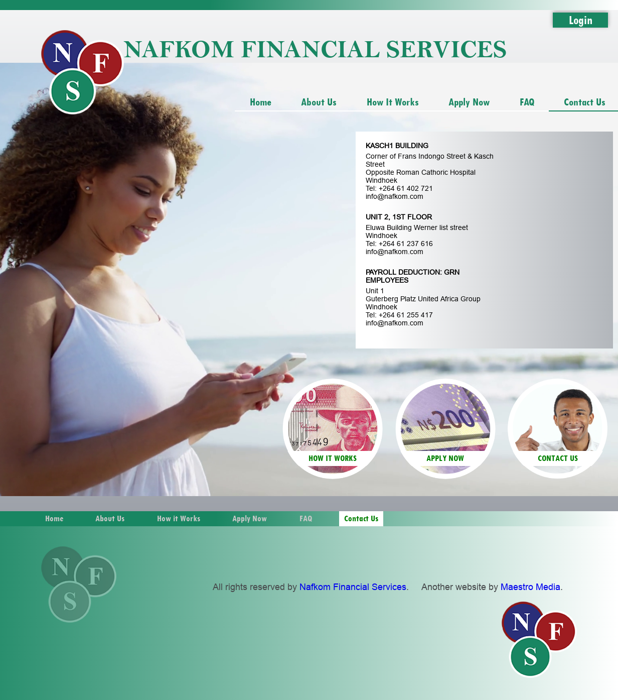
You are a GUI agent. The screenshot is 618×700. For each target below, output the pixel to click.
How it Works (393, 101)
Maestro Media (530, 586)
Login (580, 20)
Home (260, 101)
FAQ (527, 101)
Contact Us (361, 518)
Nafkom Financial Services (352, 586)
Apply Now (469, 101)
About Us (319, 101)
